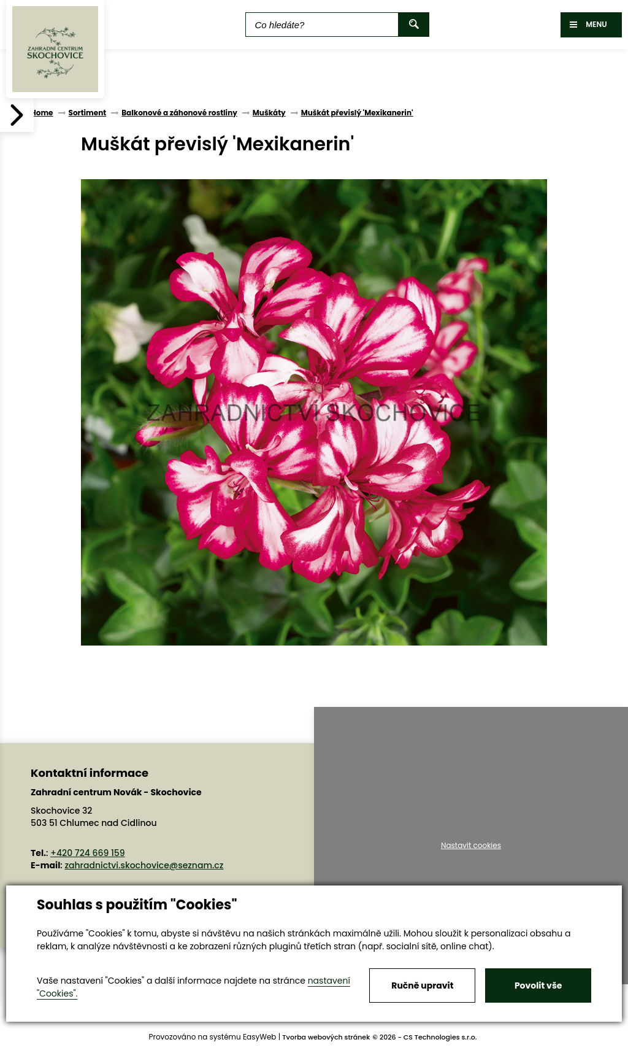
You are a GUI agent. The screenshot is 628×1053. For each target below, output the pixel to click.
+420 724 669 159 (87, 853)
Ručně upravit (422, 985)
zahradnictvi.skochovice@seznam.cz (143, 865)
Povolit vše (538, 985)
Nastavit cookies (471, 845)
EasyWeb (260, 1037)
